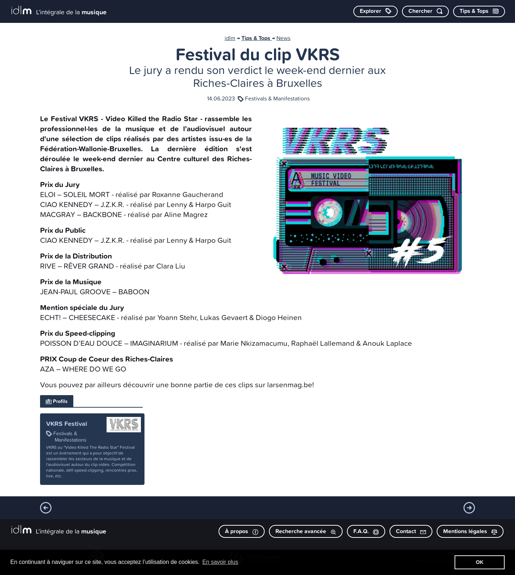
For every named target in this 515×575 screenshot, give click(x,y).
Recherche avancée (305, 531)
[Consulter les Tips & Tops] (479, 11)
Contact (411, 531)
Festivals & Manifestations (277, 98)
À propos (241, 531)
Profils (57, 401)
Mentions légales (470, 531)
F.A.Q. (366, 531)
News (283, 38)
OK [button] (480, 562)
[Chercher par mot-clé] (425, 11)
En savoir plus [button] (220, 562)
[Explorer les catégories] (375, 11)
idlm (230, 38)
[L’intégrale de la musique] (59, 11)
